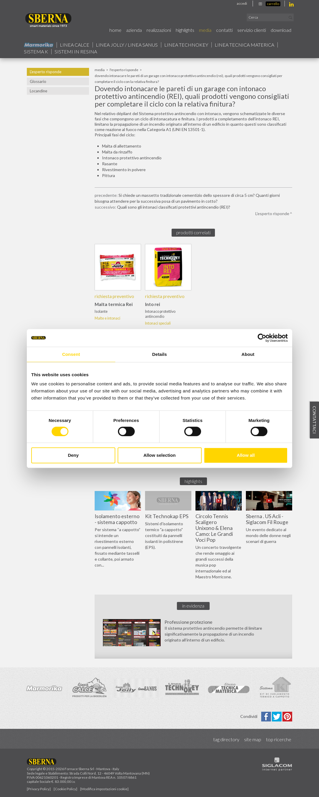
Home (115, 30)
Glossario (38, 81)
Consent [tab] (71, 354)
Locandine (38, 91)
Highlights (185, 30)
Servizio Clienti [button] (251, 30)
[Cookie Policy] (65, 789)
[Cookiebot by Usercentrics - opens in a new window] (262, 337)
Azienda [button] (134, 30)
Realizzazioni (159, 30)
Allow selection (159, 455)
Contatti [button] (224, 30)
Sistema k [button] (36, 51)
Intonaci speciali (158, 323)
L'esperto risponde (45, 71)
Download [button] (281, 30)
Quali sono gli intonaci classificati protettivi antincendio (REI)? (173, 207)
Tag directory (226, 739)
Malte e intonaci (107, 318)
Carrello (273, 3)
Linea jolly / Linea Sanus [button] (127, 45)
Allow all (246, 455)
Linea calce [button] (74, 45)
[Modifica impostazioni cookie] (104, 789)
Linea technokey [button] (186, 45)
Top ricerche (278, 739)
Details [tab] (159, 354)
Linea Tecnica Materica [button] (244, 45)
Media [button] (205, 30)
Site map (252, 739)
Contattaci (314, 420)
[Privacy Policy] (39, 789)
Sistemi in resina (76, 51)
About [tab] (247, 354)
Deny (73, 455)
